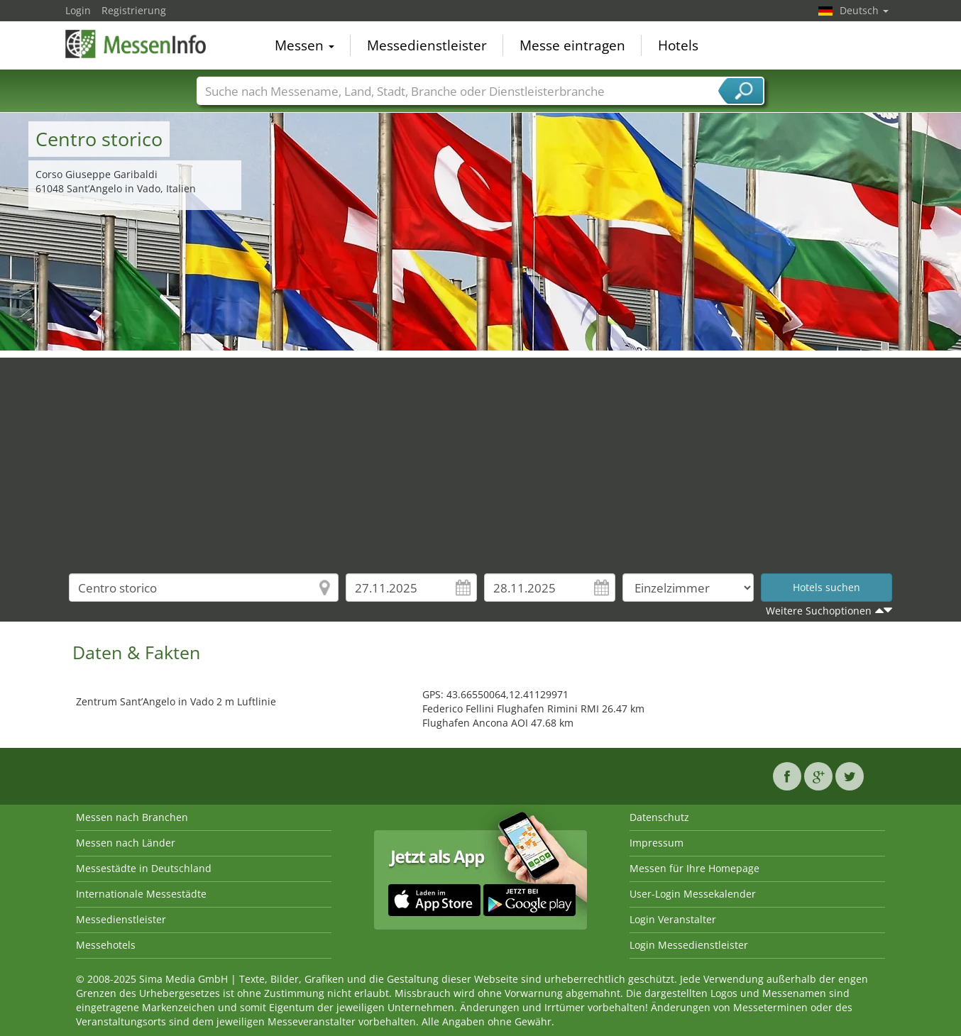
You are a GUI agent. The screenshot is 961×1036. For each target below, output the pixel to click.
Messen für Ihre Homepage (694, 868)
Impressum (656, 842)
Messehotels (106, 945)
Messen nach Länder (125, 842)
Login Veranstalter (673, 919)
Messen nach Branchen (132, 817)
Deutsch (864, 10)
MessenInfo (136, 44)
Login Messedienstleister (689, 945)
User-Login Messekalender (693, 893)
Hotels (678, 45)
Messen (304, 45)
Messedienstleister (427, 45)
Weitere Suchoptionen (819, 610)
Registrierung (133, 10)
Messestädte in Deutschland (144, 868)
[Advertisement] (480, 457)
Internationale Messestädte (141, 893)
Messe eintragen (572, 45)
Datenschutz (659, 817)
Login (78, 10)
